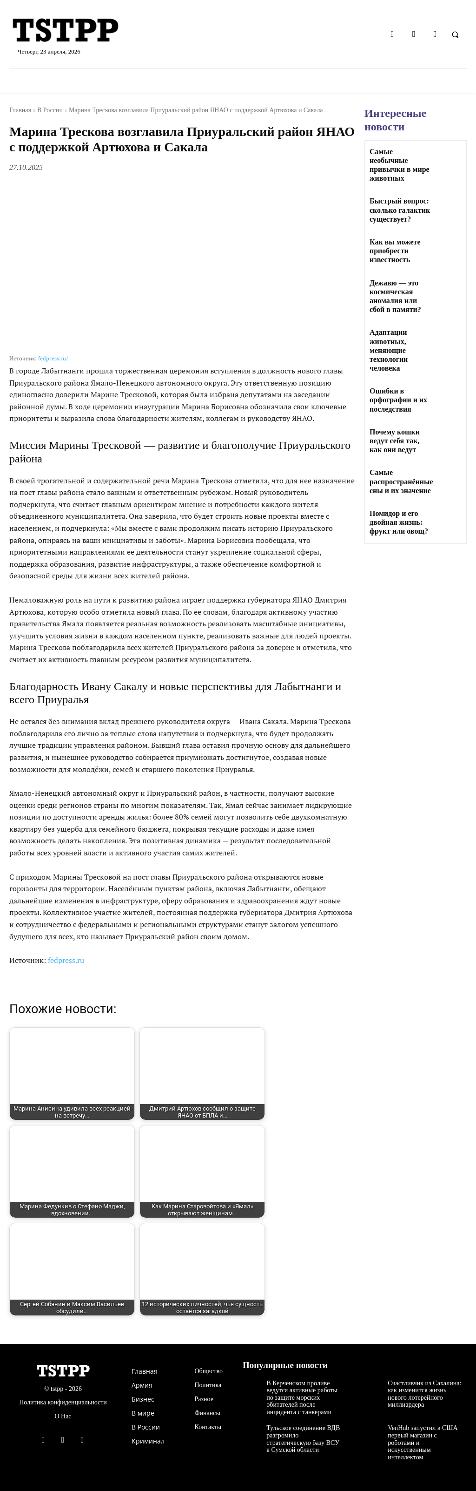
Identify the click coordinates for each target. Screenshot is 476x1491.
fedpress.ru (66, 960)
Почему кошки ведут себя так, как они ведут (395, 441)
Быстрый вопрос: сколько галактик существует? (400, 210)
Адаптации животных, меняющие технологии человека (389, 350)
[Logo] (82, 31)
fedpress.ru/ (53, 358)
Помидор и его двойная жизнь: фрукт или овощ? (399, 522)
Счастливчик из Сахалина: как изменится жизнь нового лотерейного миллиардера (424, 1394)
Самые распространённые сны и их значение (401, 481)
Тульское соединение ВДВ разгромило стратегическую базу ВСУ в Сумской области (302, 1438)
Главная (20, 110)
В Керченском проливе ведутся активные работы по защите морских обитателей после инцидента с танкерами (301, 1398)
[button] (455, 34)
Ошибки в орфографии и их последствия (398, 400)
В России (50, 110)
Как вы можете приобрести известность (395, 251)
